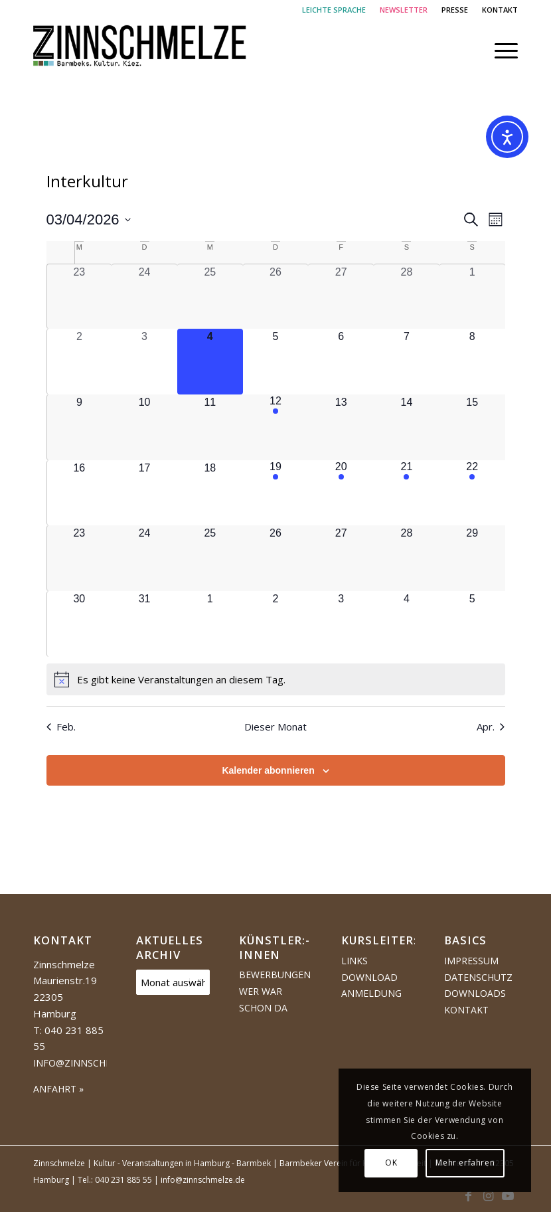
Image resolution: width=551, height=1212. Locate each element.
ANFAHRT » (58, 1088)
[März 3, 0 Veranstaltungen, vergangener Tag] (144, 361)
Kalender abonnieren (268, 770)
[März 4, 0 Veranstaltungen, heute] (210, 361)
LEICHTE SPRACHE (334, 10)
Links (354, 960)
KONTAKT (500, 10)
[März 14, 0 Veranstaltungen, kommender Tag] (406, 427)
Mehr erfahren (465, 1162)
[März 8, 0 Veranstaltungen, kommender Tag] (472, 361)
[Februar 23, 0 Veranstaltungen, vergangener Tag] (79, 296)
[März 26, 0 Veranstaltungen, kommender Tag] (276, 558)
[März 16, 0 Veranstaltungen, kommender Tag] (79, 493)
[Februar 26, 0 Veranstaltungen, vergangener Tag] (276, 296)
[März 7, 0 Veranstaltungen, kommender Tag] (406, 361)
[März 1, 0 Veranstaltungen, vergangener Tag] (472, 296)
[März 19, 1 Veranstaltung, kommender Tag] (276, 493)
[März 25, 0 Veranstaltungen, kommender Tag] (210, 558)
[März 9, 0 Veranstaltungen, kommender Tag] (79, 427)
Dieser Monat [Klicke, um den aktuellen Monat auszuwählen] (275, 726)
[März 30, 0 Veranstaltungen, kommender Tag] (79, 624)
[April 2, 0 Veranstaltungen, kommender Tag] (276, 624)
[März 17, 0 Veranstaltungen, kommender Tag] (144, 493)
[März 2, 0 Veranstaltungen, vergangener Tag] (79, 361)
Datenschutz (478, 977)
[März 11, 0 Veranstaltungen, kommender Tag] (210, 427)
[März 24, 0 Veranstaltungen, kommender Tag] (144, 558)
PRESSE (454, 10)
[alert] (275, 679)
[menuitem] (334, 10)
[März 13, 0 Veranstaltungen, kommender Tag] (341, 427)
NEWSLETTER (404, 10)
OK (391, 1162)
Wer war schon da (263, 999)
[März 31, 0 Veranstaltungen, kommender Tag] (144, 624)
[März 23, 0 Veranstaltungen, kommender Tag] (79, 558)
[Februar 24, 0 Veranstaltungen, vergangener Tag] (144, 296)
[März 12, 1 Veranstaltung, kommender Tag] (276, 427)
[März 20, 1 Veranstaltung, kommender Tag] (341, 493)
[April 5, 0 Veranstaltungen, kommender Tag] (472, 624)
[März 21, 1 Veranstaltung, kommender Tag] (406, 493)
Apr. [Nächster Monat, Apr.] (491, 726)
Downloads (475, 993)
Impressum (471, 960)
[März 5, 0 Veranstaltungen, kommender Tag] (276, 361)
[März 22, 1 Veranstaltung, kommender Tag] (472, 493)
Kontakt (466, 1009)
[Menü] (499, 50)
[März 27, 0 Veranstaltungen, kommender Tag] (341, 558)
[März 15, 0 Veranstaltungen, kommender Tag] (472, 427)
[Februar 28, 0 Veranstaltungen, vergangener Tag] (406, 296)
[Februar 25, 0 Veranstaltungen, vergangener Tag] (210, 296)
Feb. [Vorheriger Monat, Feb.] (61, 726)
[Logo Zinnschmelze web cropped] (140, 50)
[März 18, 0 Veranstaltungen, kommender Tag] (210, 493)
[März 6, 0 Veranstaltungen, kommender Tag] (341, 361)
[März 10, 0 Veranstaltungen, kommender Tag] (144, 427)
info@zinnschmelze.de (92, 1063)
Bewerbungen (275, 974)
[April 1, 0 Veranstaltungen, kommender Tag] (210, 624)
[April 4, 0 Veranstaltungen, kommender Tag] (406, 624)
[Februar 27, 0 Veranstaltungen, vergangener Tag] (341, 296)
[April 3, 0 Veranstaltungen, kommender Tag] (341, 624)
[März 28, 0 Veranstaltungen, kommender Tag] (406, 558)
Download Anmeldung (371, 985)
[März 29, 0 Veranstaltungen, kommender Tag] (472, 558)
